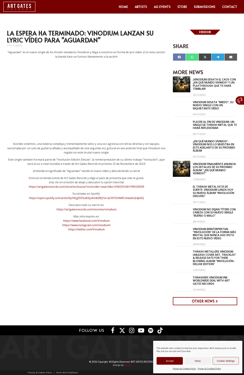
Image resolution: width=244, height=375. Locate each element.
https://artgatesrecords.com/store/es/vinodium (86, 209)
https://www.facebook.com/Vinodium (86, 221)
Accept (170, 360)
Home (123, 7)
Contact (229, 7)
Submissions (205, 7)
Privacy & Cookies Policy (184, 368)
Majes (127, 365)
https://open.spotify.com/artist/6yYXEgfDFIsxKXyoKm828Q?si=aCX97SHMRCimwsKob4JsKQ (86, 198)
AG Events (162, 7)
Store (182, 7)
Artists (141, 7)
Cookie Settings (226, 360)
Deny (198, 360)
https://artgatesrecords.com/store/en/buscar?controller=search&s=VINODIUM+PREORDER (86, 187)
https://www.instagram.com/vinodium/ (86, 225)
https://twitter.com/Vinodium (86, 229)
